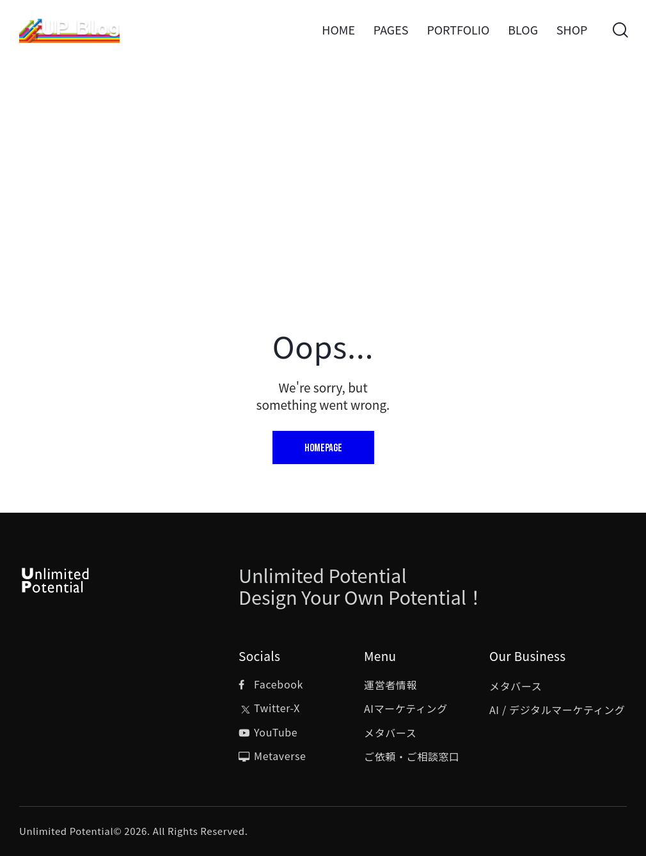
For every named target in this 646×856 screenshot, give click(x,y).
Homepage (323, 448)
